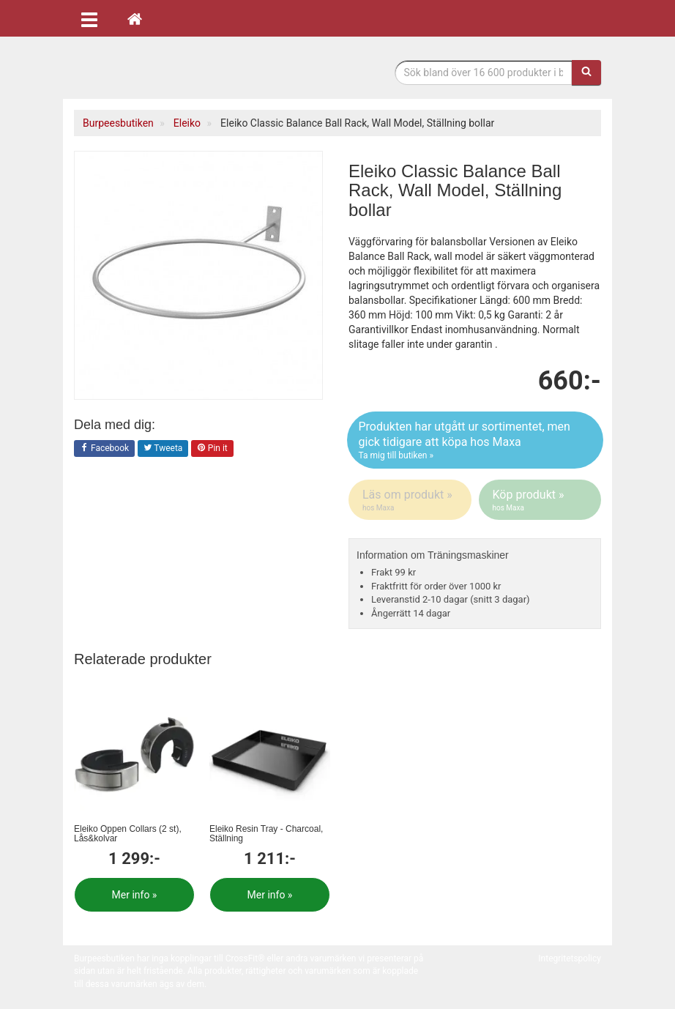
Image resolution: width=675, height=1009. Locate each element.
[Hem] (135, 18)
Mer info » (134, 895)
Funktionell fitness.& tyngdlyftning (191, 71)
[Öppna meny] (89, 18)
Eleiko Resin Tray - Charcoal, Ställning (266, 834)
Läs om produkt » (411, 500)
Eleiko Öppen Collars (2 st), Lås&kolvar (128, 834)
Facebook (104, 449)
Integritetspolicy (569, 958)
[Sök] (586, 72)
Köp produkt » (541, 500)
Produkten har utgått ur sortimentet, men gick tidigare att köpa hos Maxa (475, 441)
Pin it (212, 449)
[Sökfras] (484, 72)
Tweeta (163, 449)
